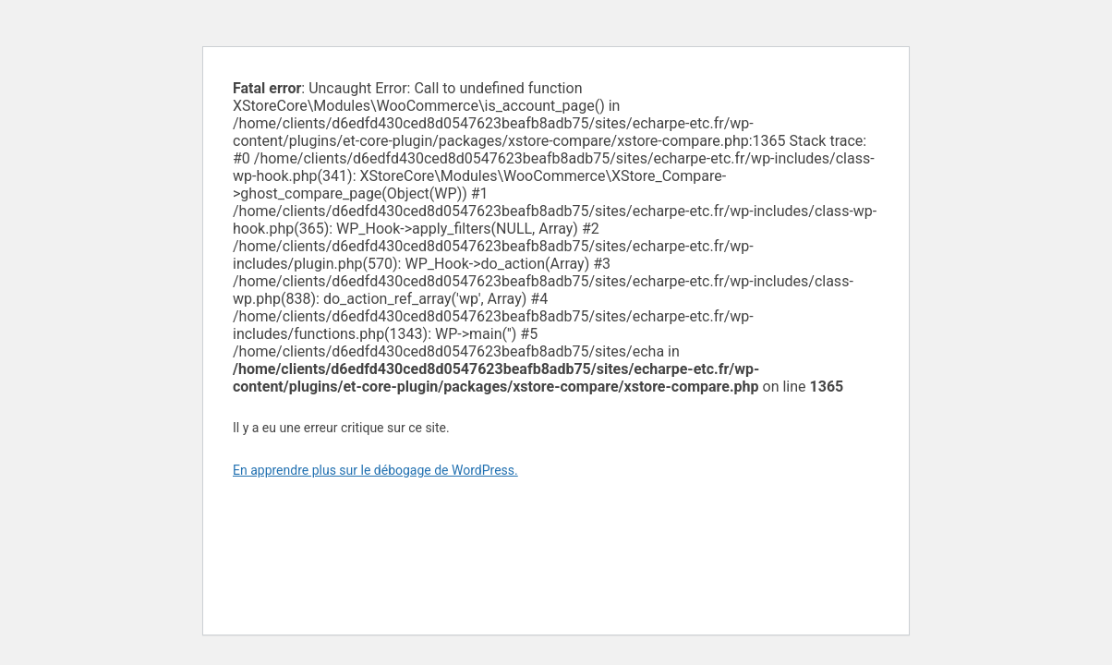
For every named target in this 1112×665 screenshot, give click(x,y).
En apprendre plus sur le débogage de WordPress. (375, 470)
